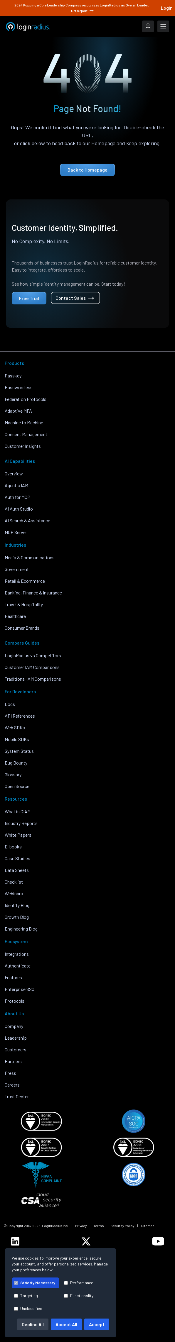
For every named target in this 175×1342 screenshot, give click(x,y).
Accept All (66, 1324)
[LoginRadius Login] (148, 26)
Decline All (33, 1324)
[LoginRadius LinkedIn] (15, 1241)
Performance (78, 1282)
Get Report (83, 10)
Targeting (26, 1295)
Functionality (78, 1295)
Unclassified (28, 1308)
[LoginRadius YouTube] (158, 1241)
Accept (97, 1324)
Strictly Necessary (34, 1282)
